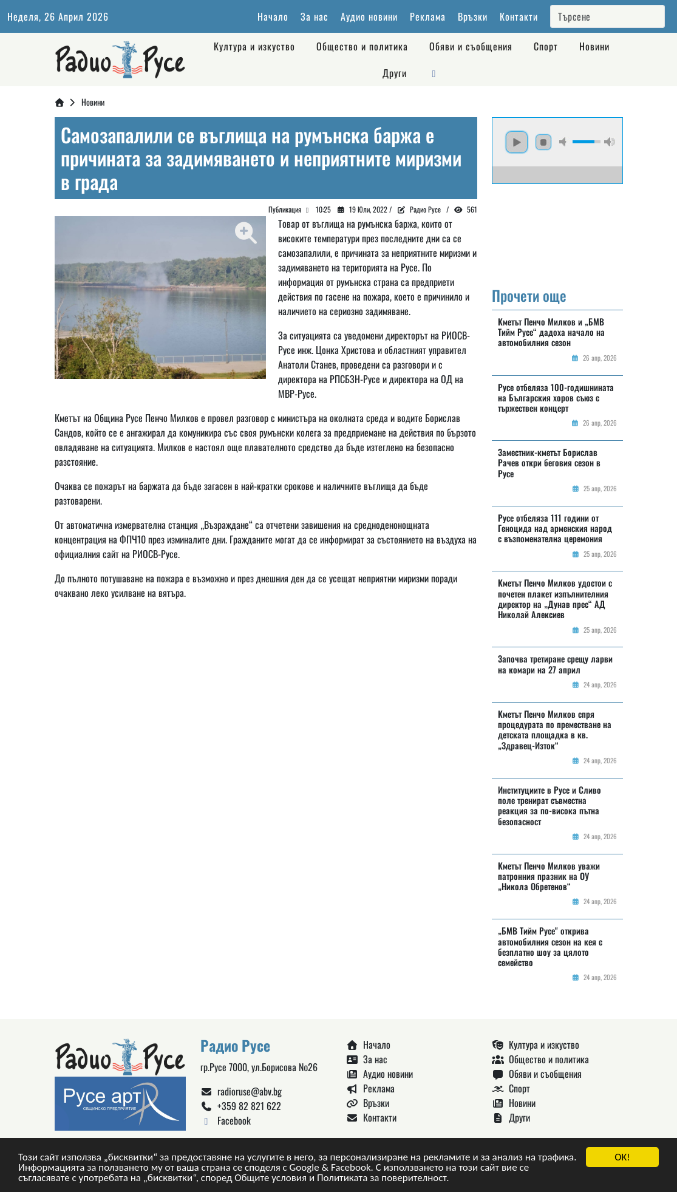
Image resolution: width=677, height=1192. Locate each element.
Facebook (225, 1120)
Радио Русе (425, 209)
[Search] (607, 16)
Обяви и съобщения (470, 46)
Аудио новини (369, 16)
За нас (314, 16)
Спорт (546, 46)
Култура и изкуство (254, 46)
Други (395, 73)
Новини (594, 46)
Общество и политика (362, 46)
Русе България (557, 229)
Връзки (473, 16)
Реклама (428, 16)
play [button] (517, 142)
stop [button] (543, 142)
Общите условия (270, 1178)
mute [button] (564, 141)
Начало (272, 16)
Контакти (519, 16)
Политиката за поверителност (381, 1178)
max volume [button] (609, 141)
